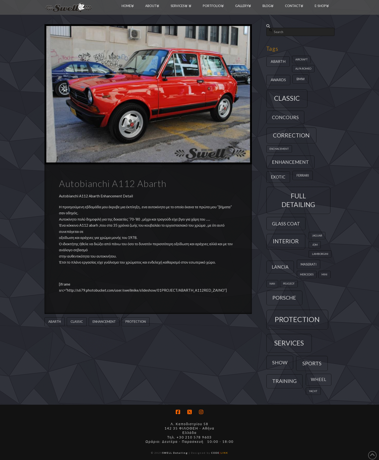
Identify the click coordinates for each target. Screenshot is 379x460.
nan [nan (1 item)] (272, 283)
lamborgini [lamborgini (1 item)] (320, 253)
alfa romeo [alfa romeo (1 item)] (303, 68)
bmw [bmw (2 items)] (301, 79)
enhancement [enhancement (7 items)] (290, 162)
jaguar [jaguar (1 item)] (317, 235)
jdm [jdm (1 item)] (315, 244)
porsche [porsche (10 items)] (284, 298)
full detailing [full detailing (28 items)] (298, 200)
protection (135, 321)
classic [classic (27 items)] (287, 98)
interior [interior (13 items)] (286, 241)
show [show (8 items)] (279, 362)
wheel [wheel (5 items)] (318, 379)
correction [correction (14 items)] (291, 135)
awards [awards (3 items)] (278, 80)
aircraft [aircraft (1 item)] (301, 59)
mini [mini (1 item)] (324, 274)
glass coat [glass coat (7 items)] (286, 223)
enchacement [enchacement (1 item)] (279, 148)
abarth (54, 321)
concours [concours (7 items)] (285, 117)
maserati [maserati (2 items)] (308, 264)
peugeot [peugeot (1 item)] (289, 283)
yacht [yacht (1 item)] (313, 391)
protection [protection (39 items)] (297, 319)
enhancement (104, 321)
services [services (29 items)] (289, 343)
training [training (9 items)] (284, 381)
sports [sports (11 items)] (311, 363)
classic (77, 321)
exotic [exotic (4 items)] (278, 177)
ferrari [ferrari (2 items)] (303, 175)
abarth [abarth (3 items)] (278, 61)
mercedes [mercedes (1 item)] (306, 274)
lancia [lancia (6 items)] (280, 267)
